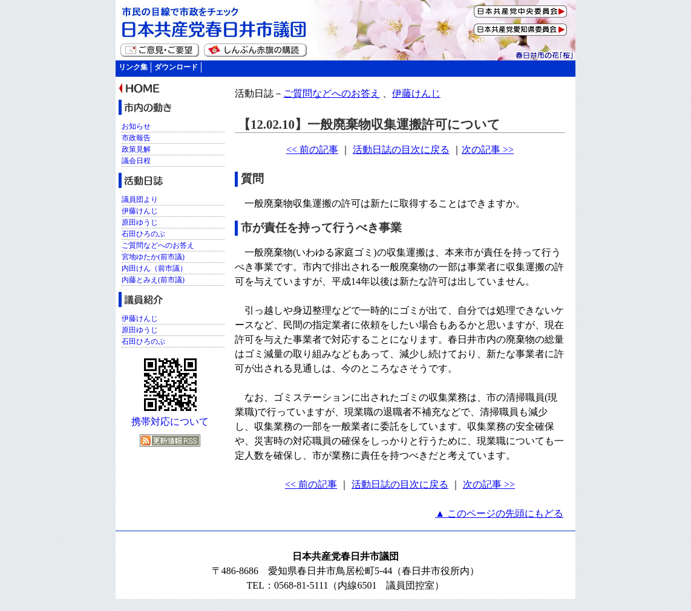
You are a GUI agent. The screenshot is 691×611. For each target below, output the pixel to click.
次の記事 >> (488, 149)
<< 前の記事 (312, 149)
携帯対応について (170, 421)
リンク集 (133, 67)
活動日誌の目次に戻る (401, 149)
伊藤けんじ (416, 93)
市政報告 (136, 138)
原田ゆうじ (140, 222)
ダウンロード (176, 67)
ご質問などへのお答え (331, 93)
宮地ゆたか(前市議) (153, 257)
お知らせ (136, 126)
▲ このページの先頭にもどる (499, 513)
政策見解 (136, 149)
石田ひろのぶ (143, 234)
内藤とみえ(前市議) (153, 280)
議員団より (140, 199)
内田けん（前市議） (154, 268)
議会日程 (136, 161)
